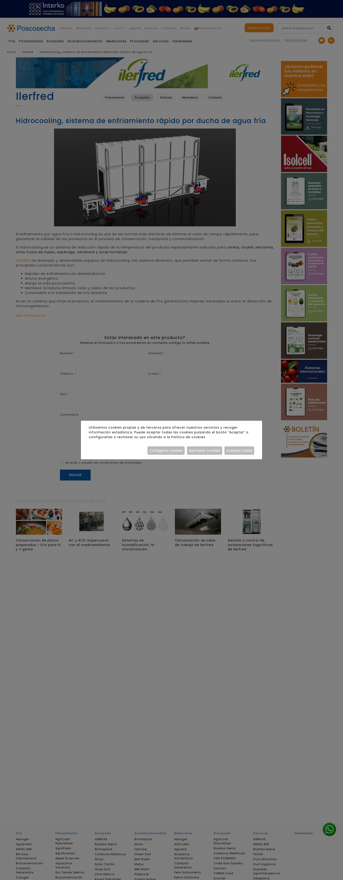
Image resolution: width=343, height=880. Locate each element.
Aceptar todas (239, 450)
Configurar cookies (166, 450)
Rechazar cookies (204, 450)
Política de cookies (188, 437)
